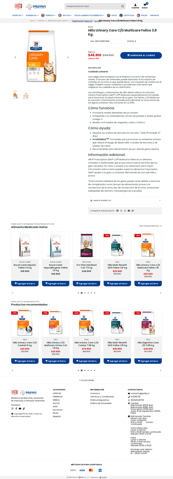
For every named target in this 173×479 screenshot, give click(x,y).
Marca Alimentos (100, 200)
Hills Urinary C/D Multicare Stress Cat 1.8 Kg (55, 345)
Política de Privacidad (100, 403)
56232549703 (136, 400)
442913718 (134, 397)
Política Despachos (99, 400)
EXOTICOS (129, 15)
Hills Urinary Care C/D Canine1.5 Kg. (25, 344)
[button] (132, 211)
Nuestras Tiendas (82, 21)
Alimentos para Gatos (58, 20)
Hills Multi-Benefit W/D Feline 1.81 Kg (117, 266)
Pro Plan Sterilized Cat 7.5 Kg (87, 266)
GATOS (67, 15)
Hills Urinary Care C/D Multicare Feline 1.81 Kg (148, 268)
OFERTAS (17, 15)
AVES (114, 15)
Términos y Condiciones (102, 397)
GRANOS (154, 15)
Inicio (32, 20)
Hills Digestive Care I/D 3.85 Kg (148, 344)
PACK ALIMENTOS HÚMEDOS (89, 15)
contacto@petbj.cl (138, 393)
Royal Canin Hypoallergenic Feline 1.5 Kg (56, 268)
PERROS (50, 15)
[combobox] (95, 6)
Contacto (95, 393)
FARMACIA (32, 15)
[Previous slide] (15, 57)
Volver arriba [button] (86, 380)
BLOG (97, 21)
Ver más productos (150, 226)
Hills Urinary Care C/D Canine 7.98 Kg (86, 344)
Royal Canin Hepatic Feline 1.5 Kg (25, 266)
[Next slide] (68, 57)
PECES (144, 15)
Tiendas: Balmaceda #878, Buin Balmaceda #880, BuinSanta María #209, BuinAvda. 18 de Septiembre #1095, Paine (144, 408)
